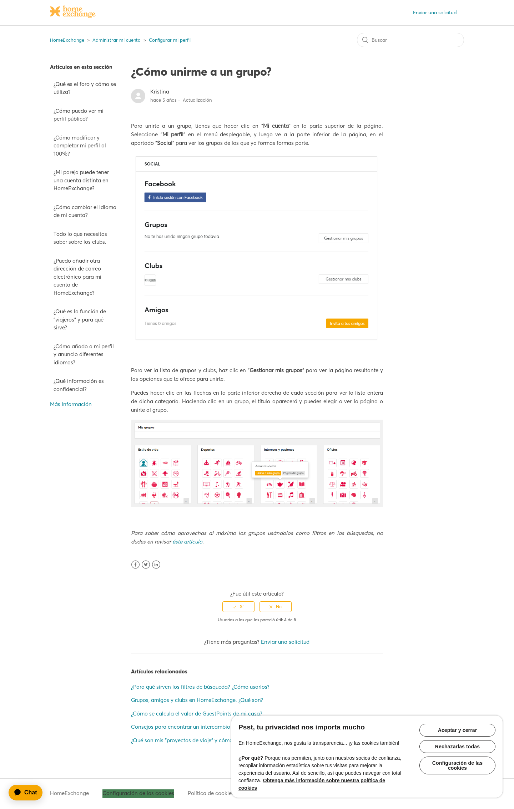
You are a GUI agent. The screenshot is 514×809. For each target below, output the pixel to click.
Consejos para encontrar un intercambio (180, 726)
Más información (71, 404)
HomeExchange (67, 40)
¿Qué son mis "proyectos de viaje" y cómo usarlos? (192, 740)
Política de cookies (211, 793)
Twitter (145, 564)
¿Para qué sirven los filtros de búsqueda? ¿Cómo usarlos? (200, 686)
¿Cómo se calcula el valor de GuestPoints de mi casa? (196, 713)
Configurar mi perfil (170, 40)
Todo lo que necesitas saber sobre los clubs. (80, 238)
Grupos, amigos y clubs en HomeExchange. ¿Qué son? (197, 700)
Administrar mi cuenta (116, 40)
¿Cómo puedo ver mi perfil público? (79, 114)
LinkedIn (156, 564)
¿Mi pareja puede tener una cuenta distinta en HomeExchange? (81, 180)
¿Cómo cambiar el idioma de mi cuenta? (85, 211)
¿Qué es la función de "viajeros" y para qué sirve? (80, 319)
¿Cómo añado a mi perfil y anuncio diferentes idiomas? (84, 354)
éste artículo (187, 541)
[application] (29, 792)
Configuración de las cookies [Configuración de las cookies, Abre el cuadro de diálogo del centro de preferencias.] (457, 765)
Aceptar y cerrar (457, 730)
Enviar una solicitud (435, 12)
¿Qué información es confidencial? (79, 385)
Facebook (135, 564)
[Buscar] (410, 40)
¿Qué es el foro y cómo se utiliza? (85, 88)
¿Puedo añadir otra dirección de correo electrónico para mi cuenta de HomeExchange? (77, 276)
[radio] (238, 606)
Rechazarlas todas (457, 746)
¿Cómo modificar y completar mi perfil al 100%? (80, 145)
